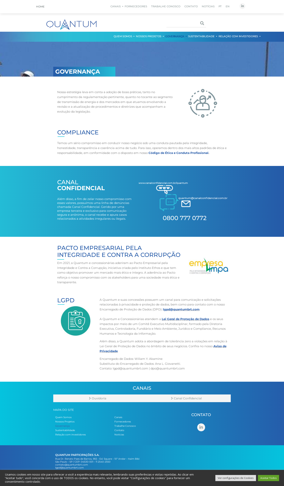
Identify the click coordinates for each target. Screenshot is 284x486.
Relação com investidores (238, 36)
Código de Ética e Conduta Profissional (178, 153)
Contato (191, 6)
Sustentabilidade (201, 36)
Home (40, 6)
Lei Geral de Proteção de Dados (185, 319)
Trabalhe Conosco (165, 6)
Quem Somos (123, 36)
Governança (175, 36)
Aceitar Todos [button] (268, 478)
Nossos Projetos (149, 36)
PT (220, 6)
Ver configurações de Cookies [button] (236, 478)
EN (228, 6)
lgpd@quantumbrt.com (181, 309)
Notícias (208, 6)
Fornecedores (136, 6)
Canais (115, 6)
